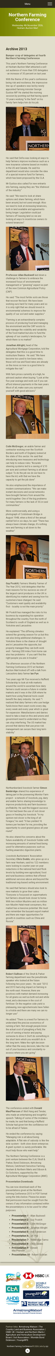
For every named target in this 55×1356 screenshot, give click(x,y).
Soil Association (21, 1337)
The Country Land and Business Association (25, 1328)
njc (47, 1346)
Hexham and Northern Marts (30, 1332)
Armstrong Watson (28, 1326)
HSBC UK (10, 1332)
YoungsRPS (22, 1340)
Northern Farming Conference (19, 1346)
